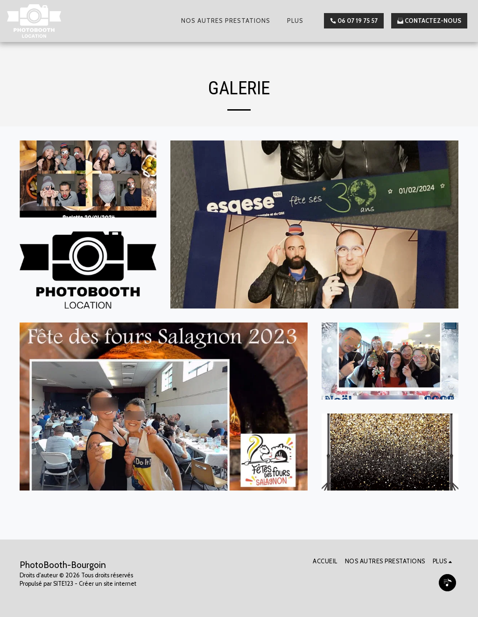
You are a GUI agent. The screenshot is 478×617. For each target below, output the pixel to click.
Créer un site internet (107, 583)
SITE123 (63, 583)
